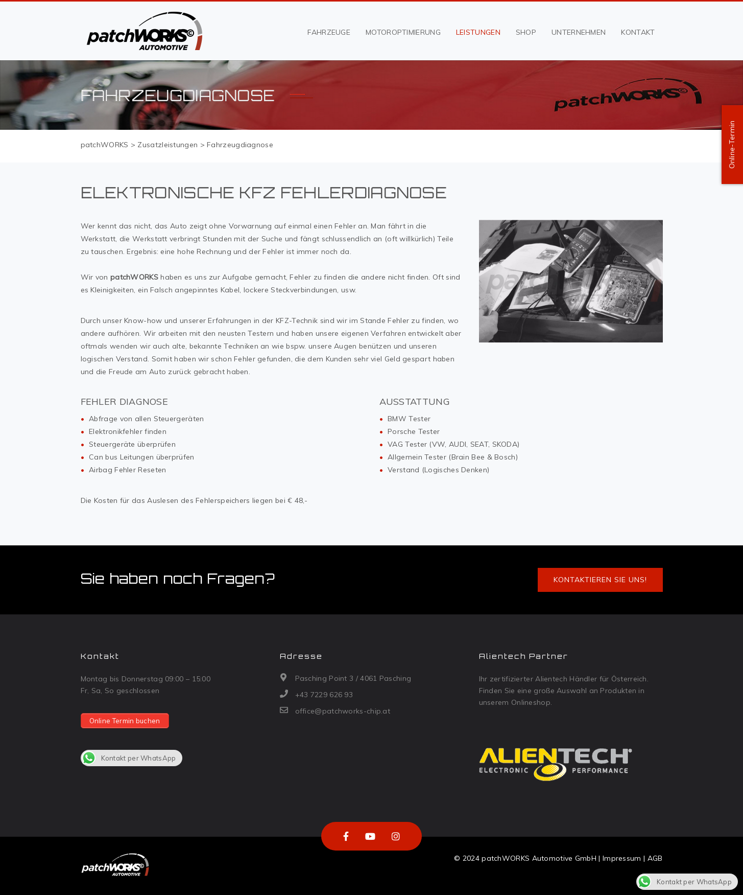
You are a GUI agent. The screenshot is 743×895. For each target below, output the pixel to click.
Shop (526, 32)
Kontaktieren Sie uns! (600, 579)
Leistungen (478, 32)
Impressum (622, 858)
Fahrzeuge (328, 32)
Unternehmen (579, 32)
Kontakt (638, 32)
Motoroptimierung (403, 32)
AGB (655, 858)
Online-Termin (731, 145)
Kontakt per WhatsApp (128, 758)
